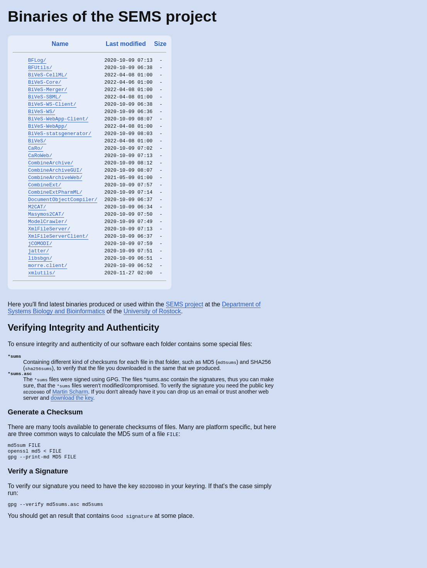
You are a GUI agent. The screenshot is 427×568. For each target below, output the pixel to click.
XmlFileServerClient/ (58, 264)
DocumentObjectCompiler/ (62, 222)
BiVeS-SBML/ (44, 103)
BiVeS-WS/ (41, 120)
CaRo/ (35, 162)
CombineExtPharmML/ (55, 213)
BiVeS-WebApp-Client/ (58, 128)
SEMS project (184, 339)
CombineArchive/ (50, 179)
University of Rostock (152, 346)
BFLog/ (37, 60)
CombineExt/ (44, 205)
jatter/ (38, 281)
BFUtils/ (40, 69)
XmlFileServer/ (49, 256)
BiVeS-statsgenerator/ (60, 145)
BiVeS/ (37, 154)
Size (160, 44)
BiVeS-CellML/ (47, 77)
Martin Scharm (70, 428)
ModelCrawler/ (47, 247)
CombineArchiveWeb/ (55, 196)
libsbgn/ (40, 290)
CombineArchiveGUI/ (55, 188)
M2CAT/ (37, 230)
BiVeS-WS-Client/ (52, 111)
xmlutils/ (41, 307)
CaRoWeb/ (40, 171)
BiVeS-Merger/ (47, 94)
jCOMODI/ (40, 273)
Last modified (126, 44)
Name (60, 44)
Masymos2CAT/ (46, 239)
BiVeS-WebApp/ (47, 137)
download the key (72, 434)
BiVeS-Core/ (44, 86)
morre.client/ (47, 298)
